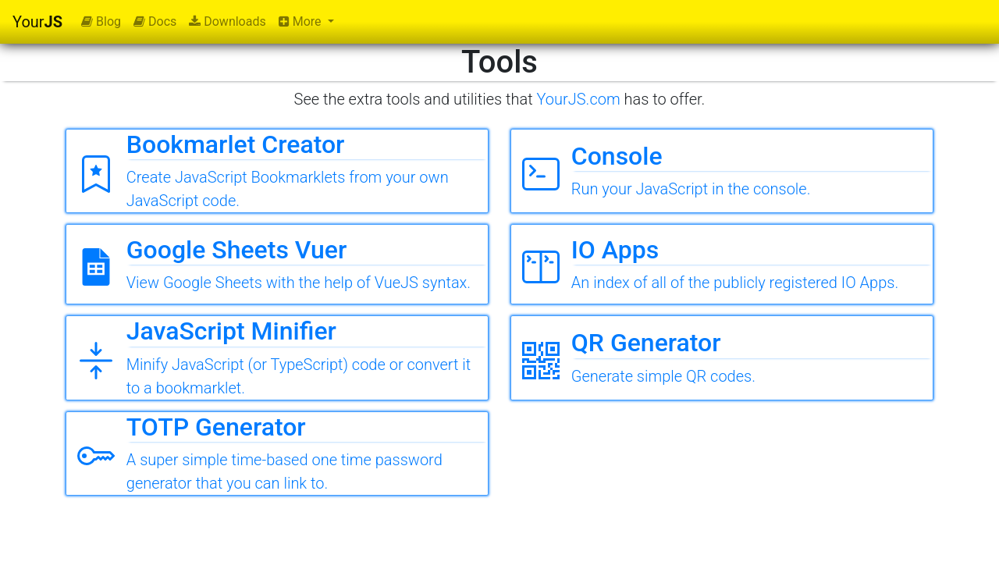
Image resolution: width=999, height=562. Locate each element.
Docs (154, 21)
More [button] (302, 21)
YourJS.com (578, 99)
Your (37, 22)
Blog (101, 21)
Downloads (227, 21)
